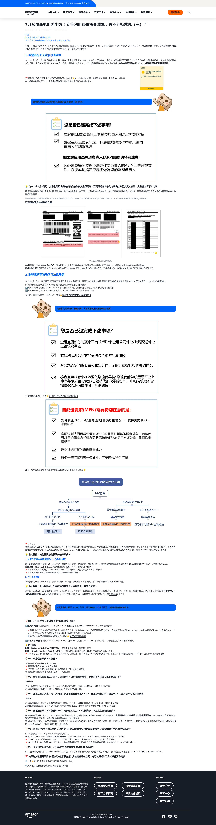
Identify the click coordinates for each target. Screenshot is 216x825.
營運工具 (98, 12)
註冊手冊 (165, 785)
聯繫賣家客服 (133, 785)
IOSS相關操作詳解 (78, 636)
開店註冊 (175, 12)
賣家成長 (83, 12)
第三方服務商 (105, 793)
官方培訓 (165, 801)
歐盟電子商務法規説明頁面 (56, 766)
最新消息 (145, 12)
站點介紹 (52, 12)
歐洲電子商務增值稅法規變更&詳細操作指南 (53, 761)
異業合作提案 (133, 793)
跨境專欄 (129, 12)
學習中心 (114, 12)
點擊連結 (113, 594)
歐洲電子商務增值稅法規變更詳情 (63, 396)
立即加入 (85, 3)
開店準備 (67, 12)
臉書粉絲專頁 (105, 785)
